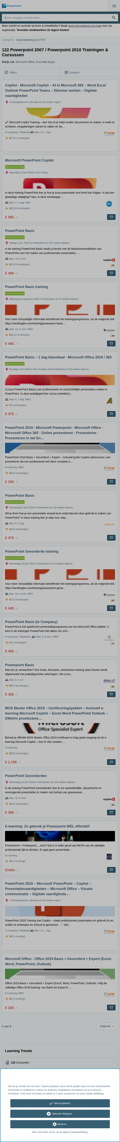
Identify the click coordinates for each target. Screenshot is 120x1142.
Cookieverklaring (78, 1132)
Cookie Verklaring (94, 1093)
